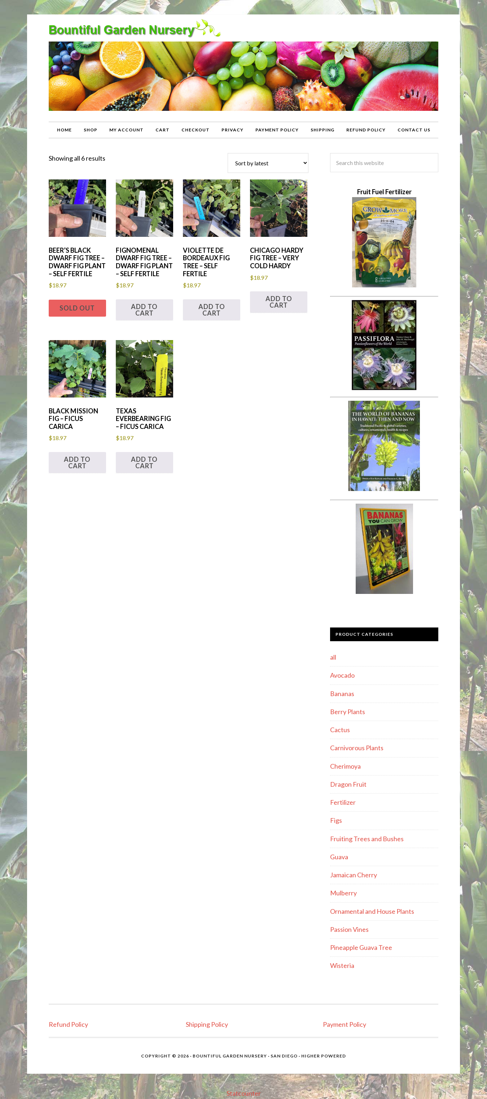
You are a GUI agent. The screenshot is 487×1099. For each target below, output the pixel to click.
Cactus (340, 730)
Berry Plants (347, 712)
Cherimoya (345, 766)
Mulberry (343, 893)
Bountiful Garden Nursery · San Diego (245, 1056)
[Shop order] (268, 163)
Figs (336, 820)
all (333, 657)
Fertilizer (343, 802)
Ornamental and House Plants (372, 911)
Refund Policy (68, 1024)
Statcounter (244, 1093)
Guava (339, 857)
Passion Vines (349, 929)
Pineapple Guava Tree (361, 947)
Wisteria (342, 965)
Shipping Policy (207, 1024)
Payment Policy (344, 1024)
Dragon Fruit (348, 784)
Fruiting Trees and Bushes (367, 839)
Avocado (342, 675)
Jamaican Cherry (353, 875)
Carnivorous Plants (356, 748)
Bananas (342, 694)
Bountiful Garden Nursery (243, 68)
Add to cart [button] (144, 310)
